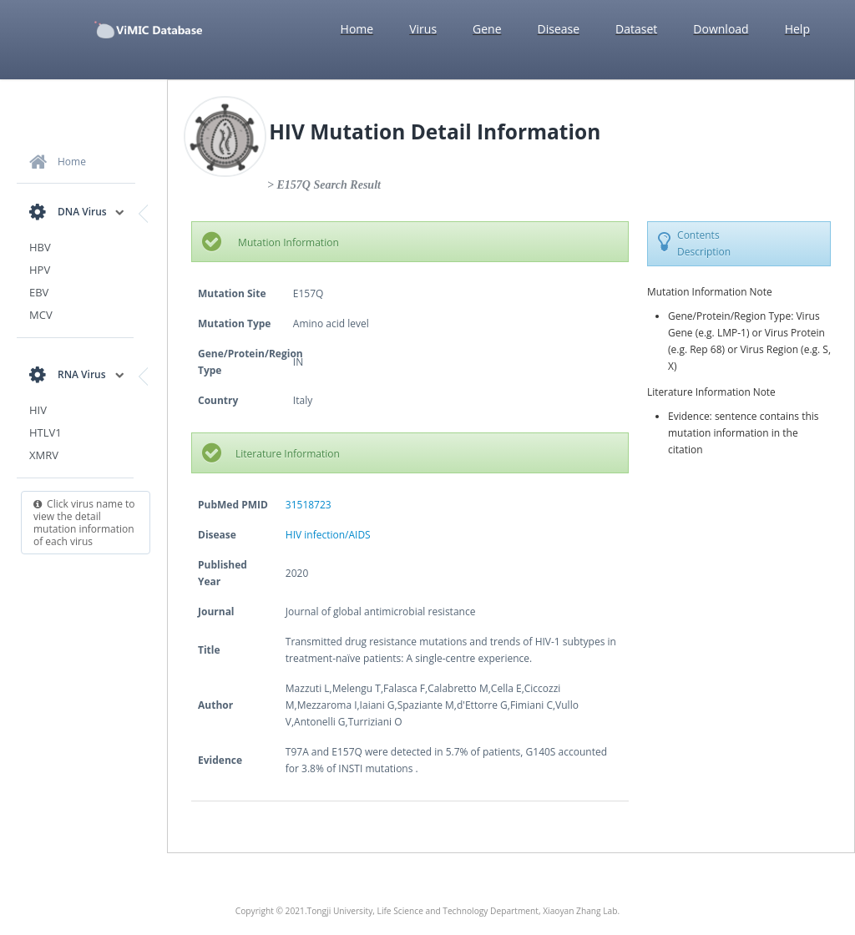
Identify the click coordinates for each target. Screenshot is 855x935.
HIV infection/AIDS (328, 535)
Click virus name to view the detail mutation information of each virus (84, 522)
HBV (40, 247)
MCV (41, 314)
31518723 (308, 505)
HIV (38, 409)
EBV (38, 292)
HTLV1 (45, 432)
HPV (39, 269)
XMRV (43, 454)
